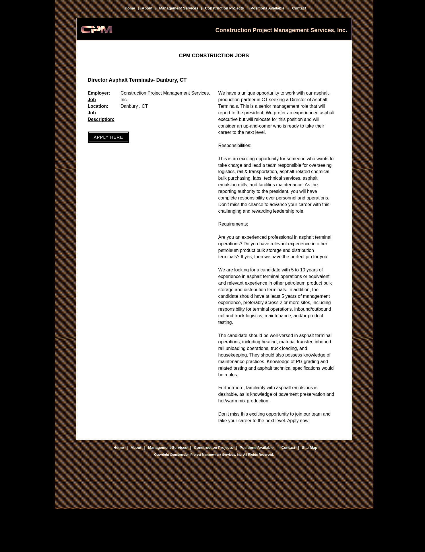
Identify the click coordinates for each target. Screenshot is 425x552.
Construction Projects (224, 8)
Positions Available (268, 8)
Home (130, 8)
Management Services (178, 8)
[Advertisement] (214, 494)
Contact (299, 8)
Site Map (309, 447)
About (147, 8)
